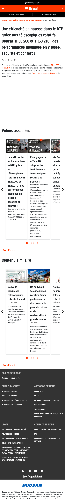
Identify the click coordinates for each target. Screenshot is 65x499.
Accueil (4, 20)
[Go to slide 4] (38, 243)
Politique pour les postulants (15, 438)
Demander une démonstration (14, 400)
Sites (36, 396)
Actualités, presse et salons (18, 20)
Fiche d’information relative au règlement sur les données (15, 458)
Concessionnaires (9, 396)
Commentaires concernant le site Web (47, 439)
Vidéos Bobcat (40, 405)
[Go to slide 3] (34, 243)
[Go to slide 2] (31, 243)
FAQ (35, 434)
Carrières (38, 391)
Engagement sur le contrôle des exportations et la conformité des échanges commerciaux (16, 450)
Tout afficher (9, 250)
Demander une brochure (12, 405)
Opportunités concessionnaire (47, 429)
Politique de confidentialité (14, 429)
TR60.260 (55, 65)
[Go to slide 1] (27, 243)
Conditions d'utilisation (12, 443)
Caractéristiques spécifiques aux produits (48, 415)
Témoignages (39, 409)
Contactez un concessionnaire (44, 73)
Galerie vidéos (36, 20)
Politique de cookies (10, 434)
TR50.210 (6, 68)
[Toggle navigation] (4, 9)
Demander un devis (9, 391)
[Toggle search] (61, 9)
